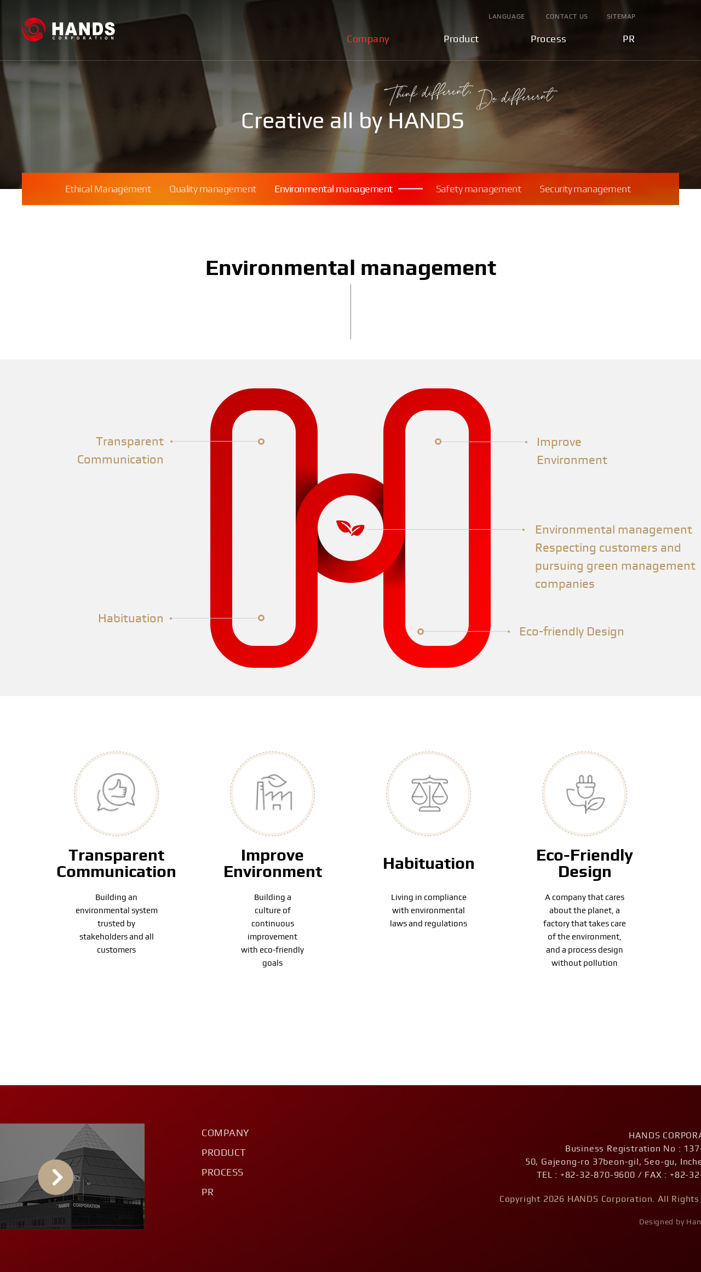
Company (368, 39)
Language (507, 16)
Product (461, 39)
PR (629, 39)
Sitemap (621, 16)
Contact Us (567, 16)
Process (549, 39)
